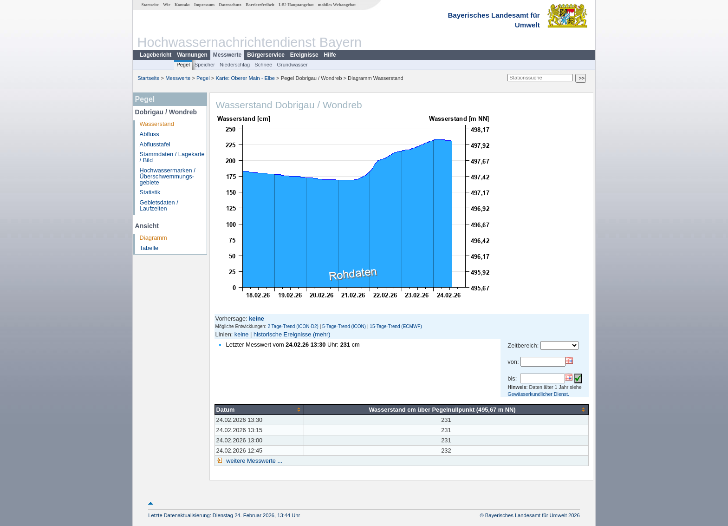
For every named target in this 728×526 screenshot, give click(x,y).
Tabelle (149, 247)
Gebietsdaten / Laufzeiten (159, 205)
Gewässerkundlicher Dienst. (538, 394)
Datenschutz (230, 4)
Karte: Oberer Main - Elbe (245, 78)
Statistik (150, 192)
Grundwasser (292, 64)
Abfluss (149, 134)
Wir (166, 4)
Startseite (150, 4)
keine (241, 334)
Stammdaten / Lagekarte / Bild (172, 157)
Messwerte (227, 55)
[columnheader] (259, 409)
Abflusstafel (155, 144)
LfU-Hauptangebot (296, 4)
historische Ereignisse (282, 334)
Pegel (183, 64)
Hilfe (330, 55)
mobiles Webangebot (337, 4)
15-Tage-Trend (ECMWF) (396, 326)
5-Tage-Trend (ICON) (344, 326)
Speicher (205, 64)
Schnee (263, 64)
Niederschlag (235, 64)
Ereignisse (304, 55)
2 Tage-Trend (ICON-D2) (292, 326)
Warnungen (192, 55)
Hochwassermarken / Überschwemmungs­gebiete (167, 176)
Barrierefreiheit (260, 4)
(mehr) (322, 334)
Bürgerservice (266, 55)
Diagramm (153, 237)
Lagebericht (155, 55)
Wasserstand (157, 123)
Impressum (204, 4)
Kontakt (182, 4)
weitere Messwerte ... (253, 460)
